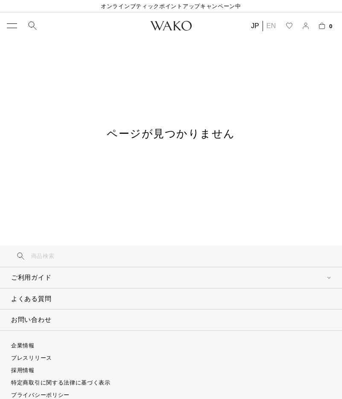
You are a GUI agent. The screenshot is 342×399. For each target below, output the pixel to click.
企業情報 (23, 345)
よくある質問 (31, 298)
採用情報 (23, 370)
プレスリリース (31, 358)
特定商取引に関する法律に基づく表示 (61, 382)
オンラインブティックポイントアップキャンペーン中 (171, 6)
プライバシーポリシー (40, 395)
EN (271, 25)
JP (255, 25)
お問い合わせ (31, 319)
